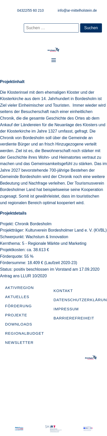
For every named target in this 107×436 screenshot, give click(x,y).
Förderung (18, 306)
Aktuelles (17, 297)
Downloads (18, 324)
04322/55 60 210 (30, 10)
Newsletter (19, 342)
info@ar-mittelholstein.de (77, 10)
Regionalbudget (24, 333)
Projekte (16, 315)
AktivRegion (19, 287)
